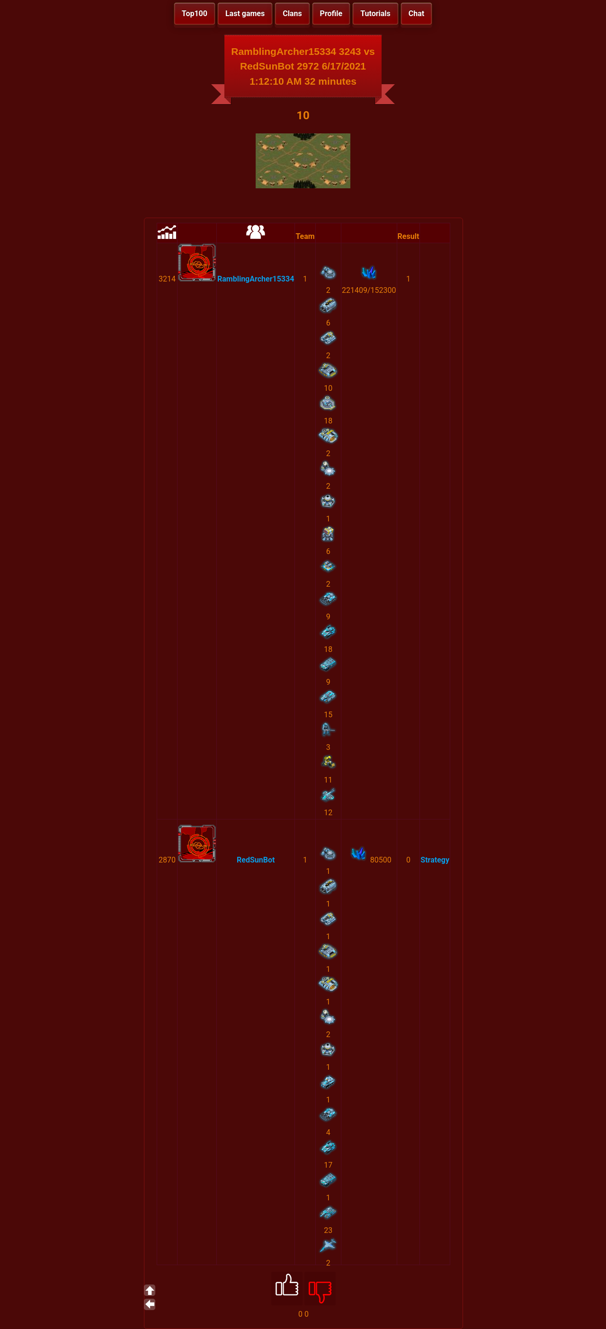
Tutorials (375, 13)
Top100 (194, 13)
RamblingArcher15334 (255, 278)
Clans (292, 13)
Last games (245, 13)
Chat (416, 13)
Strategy (434, 859)
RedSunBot (256, 859)
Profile (331, 13)
